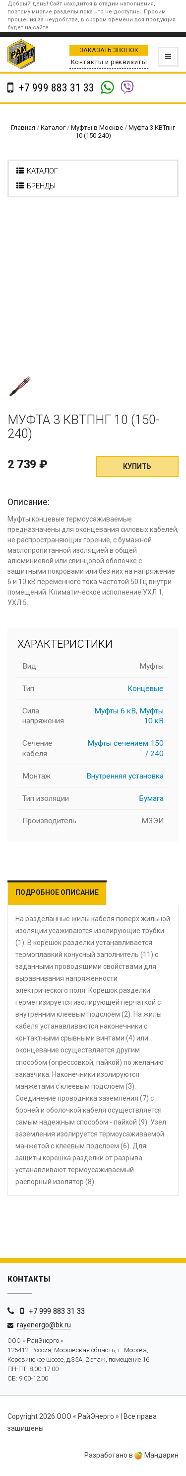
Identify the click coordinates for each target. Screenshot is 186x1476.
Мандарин (156, 1455)
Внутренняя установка (125, 776)
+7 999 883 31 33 (55, 88)
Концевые (145, 688)
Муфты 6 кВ (115, 710)
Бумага (151, 798)
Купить (137, 466)
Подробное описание (57, 892)
